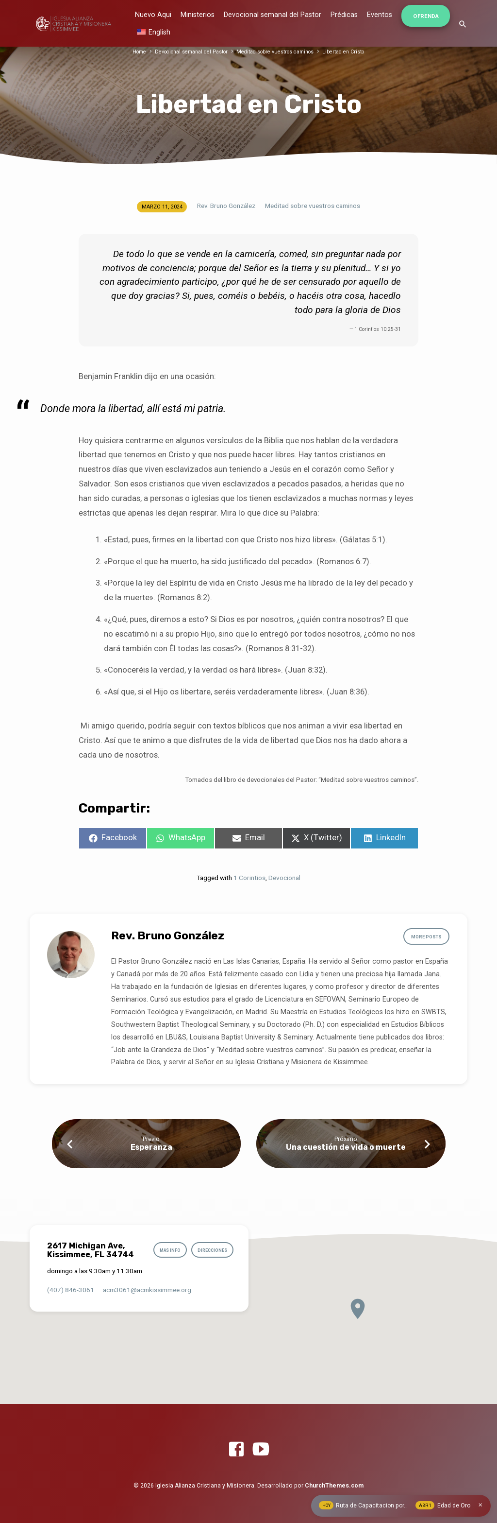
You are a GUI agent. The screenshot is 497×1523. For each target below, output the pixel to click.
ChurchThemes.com (334, 1485)
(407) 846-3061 (70, 1290)
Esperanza (151, 1147)
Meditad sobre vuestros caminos (276, 52)
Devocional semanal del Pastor (272, 15)
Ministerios (198, 15)
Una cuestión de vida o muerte (346, 1147)
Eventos (379, 15)
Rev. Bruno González (226, 205)
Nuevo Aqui (153, 15)
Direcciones (211, 1250)
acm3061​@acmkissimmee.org (147, 1290)
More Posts (425, 937)
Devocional (284, 878)
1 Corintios (249, 878)
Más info (167, 1250)
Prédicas (344, 15)
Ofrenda (426, 16)
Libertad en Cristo (348, 52)
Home (134, 52)
